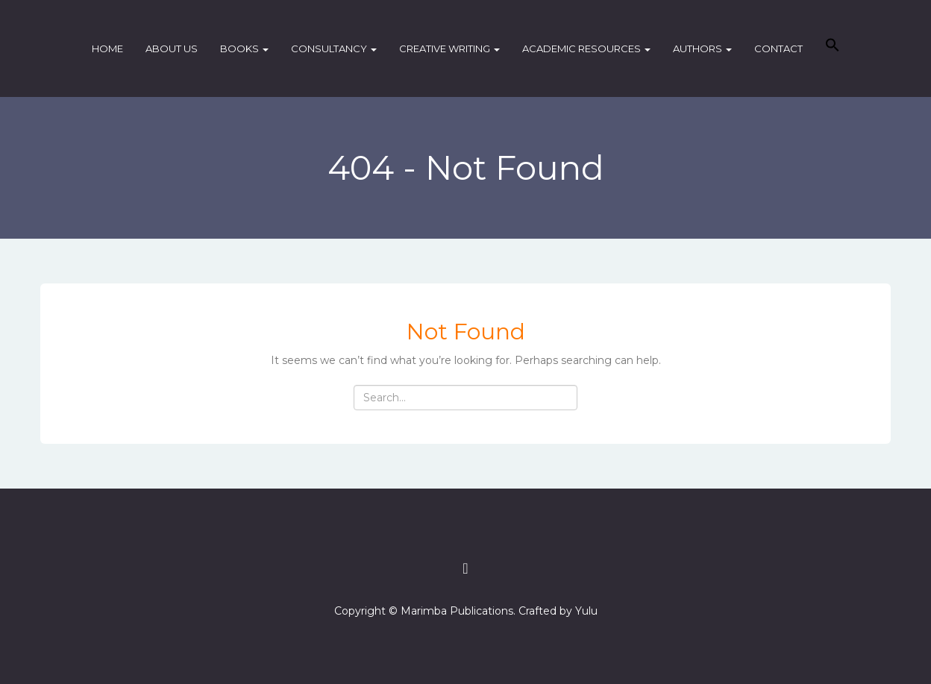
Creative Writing (449, 48)
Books (244, 48)
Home (107, 48)
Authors (702, 48)
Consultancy (334, 48)
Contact (778, 48)
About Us (171, 48)
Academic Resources (586, 48)
